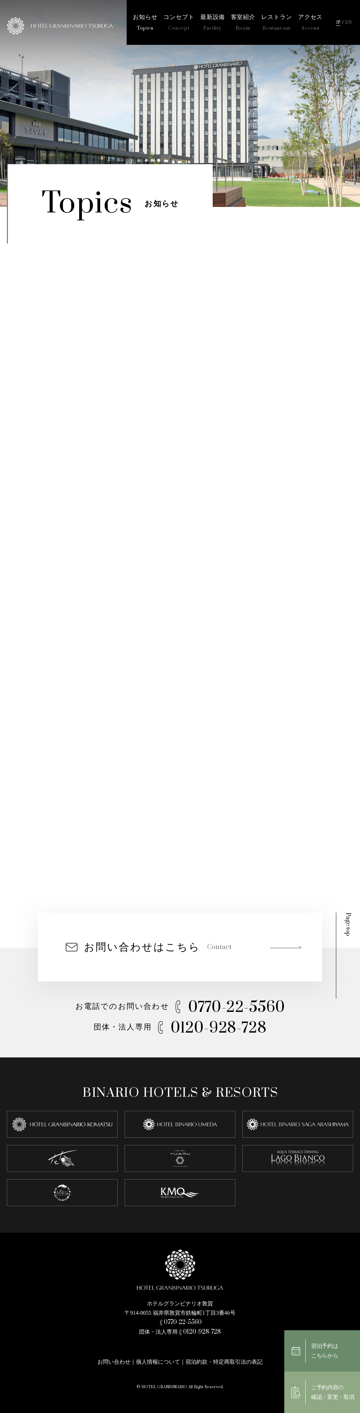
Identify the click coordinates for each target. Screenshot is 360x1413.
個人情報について (158, 1362)
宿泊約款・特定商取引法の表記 (224, 1362)
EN (348, 22)
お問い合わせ (113, 1362)
